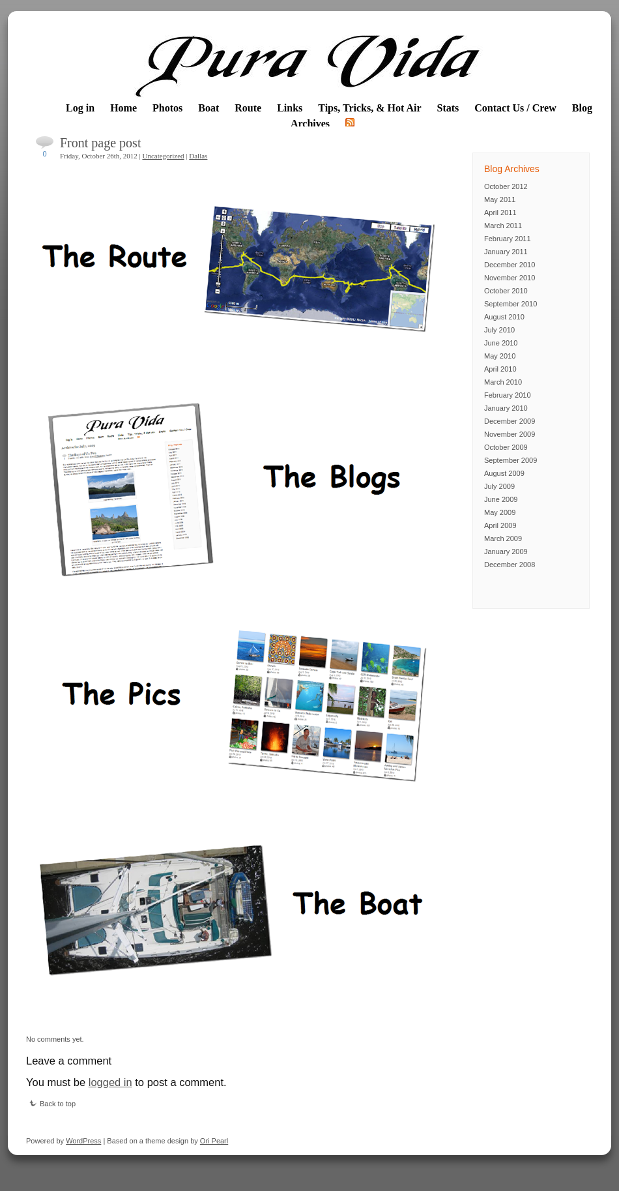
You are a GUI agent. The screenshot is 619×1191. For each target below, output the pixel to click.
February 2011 (507, 239)
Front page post (100, 143)
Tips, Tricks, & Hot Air (369, 107)
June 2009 (500, 499)
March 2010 (503, 382)
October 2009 (506, 447)
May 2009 (499, 512)
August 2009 (504, 473)
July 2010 (499, 330)
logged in (110, 1082)
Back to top (52, 1104)
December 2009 (509, 421)
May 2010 (499, 356)
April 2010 (500, 369)
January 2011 (506, 252)
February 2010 (507, 395)
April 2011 (500, 212)
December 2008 (509, 564)
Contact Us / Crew (515, 107)
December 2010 (509, 265)
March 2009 (503, 538)
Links (289, 107)
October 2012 (506, 186)
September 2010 (510, 304)
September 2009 (510, 460)
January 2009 (506, 551)
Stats (448, 107)
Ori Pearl (214, 1141)
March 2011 (503, 225)
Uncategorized (163, 156)
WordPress (83, 1141)
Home (123, 107)
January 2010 (506, 408)
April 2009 (500, 525)
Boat (208, 107)
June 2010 (500, 343)
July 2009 (499, 486)
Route (248, 107)
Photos (167, 107)
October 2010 (506, 291)
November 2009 (509, 434)
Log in (80, 107)
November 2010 (509, 278)
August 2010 (504, 317)
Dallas (198, 156)
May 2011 (499, 199)
